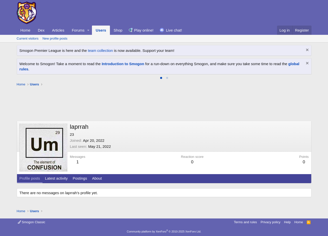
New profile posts (54, 38)
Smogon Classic (31, 222)
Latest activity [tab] (56, 178)
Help (287, 222)
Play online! (144, 30)
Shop (118, 30)
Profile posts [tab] (29, 178)
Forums (78, 30)
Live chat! (174, 30)
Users (101, 30)
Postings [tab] (80, 178)
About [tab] (97, 178)
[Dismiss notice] (307, 50)
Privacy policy (270, 222)
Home (25, 30)
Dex (41, 30)
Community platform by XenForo (164, 231)
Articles (58, 30)
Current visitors (27, 38)
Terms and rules (245, 222)
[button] (88, 30)
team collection (100, 50)
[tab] (161, 78)
